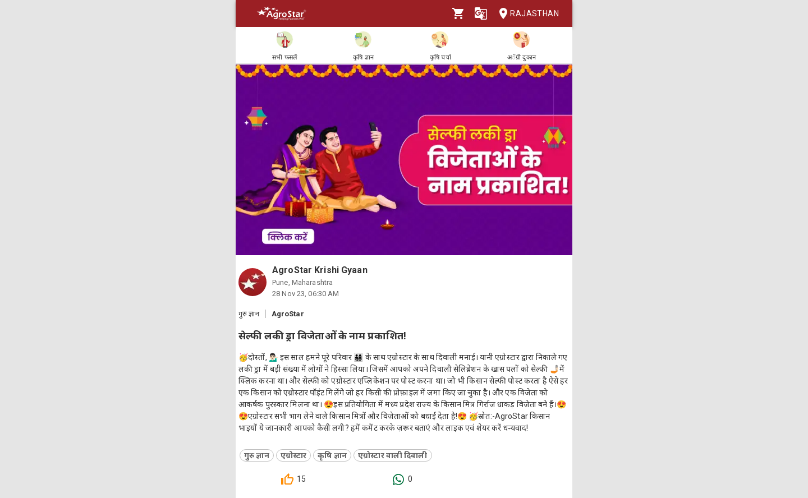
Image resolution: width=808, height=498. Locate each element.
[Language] (481, 13)
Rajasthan (525, 13)
